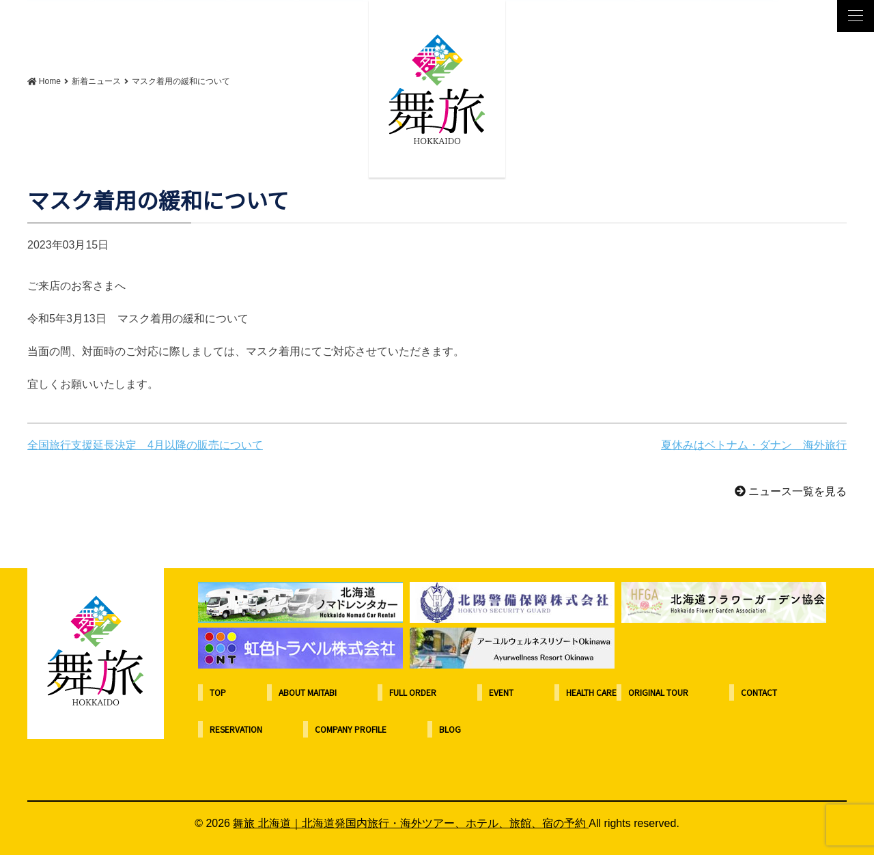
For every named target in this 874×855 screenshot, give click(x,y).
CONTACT (759, 692)
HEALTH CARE (591, 692)
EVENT (501, 692)
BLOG (450, 729)
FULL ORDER (412, 692)
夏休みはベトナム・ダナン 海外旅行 (754, 445)
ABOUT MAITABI (308, 692)
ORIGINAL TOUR (658, 692)
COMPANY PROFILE (350, 729)
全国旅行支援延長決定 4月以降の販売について (145, 445)
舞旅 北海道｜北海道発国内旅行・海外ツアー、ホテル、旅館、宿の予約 (411, 823)
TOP (218, 692)
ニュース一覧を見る (791, 491)
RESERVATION (236, 729)
